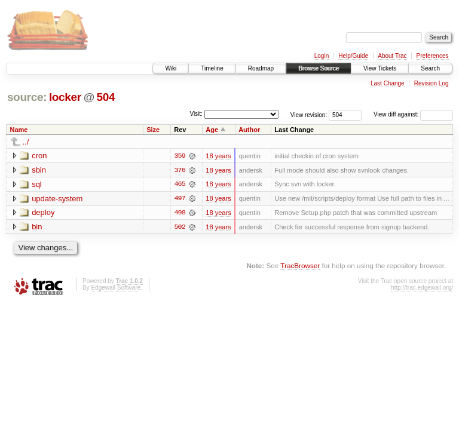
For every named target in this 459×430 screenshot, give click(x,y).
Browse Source (318, 68)
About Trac (392, 56)
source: (27, 97)
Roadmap (261, 68)
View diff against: (413, 114)
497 (180, 199)
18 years (218, 155)
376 (180, 170)
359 (180, 156)
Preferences (433, 56)
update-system (57, 198)
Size (153, 129)
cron (39, 155)
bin (37, 227)
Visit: (196, 113)
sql (37, 184)
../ (26, 141)
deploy (43, 212)
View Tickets (379, 68)
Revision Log (431, 83)
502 (180, 227)
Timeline (212, 68)
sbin (39, 169)
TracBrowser (300, 266)
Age (212, 129)
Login (321, 56)
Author (249, 129)
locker (65, 97)
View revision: (309, 114)
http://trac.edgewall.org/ (422, 288)
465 (180, 184)
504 (106, 97)
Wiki (170, 68)
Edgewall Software (115, 288)
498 (180, 213)
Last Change (388, 83)
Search (430, 68)
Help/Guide (353, 56)
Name (19, 129)
